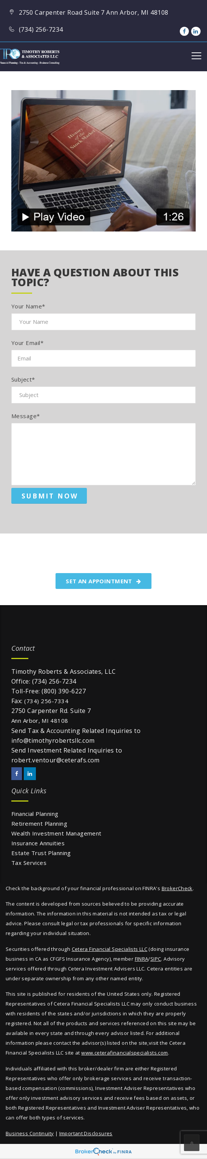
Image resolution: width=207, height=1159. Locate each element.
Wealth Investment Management (56, 833)
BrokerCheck (177, 888)
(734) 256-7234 (54, 681)
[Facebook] (184, 31)
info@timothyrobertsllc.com (52, 740)
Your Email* (27, 342)
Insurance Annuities (38, 843)
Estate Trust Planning (41, 853)
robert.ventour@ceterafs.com (55, 760)
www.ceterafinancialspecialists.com (124, 1052)
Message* (25, 416)
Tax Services (28, 862)
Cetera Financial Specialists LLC (109, 949)
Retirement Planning (39, 823)
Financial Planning (35, 813)
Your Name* (28, 306)
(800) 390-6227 (64, 691)
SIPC (155, 958)
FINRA (141, 958)
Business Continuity (30, 1133)
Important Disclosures (86, 1133)
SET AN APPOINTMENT (103, 581)
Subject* (23, 379)
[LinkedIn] (195, 31)
